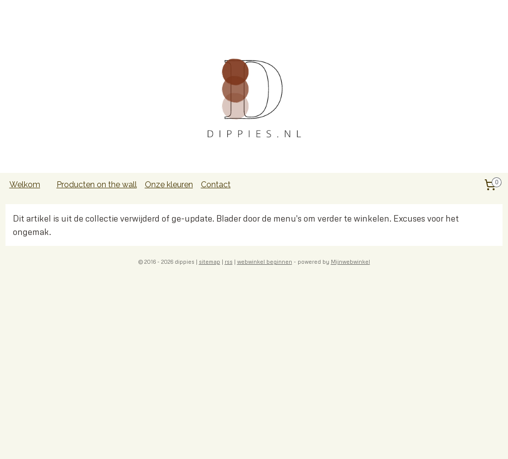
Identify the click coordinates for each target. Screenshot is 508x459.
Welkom (24, 184)
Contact (216, 184)
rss (229, 261)
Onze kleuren (169, 184)
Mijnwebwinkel (350, 261)
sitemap (209, 261)
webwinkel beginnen (264, 261)
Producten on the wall (97, 184)
